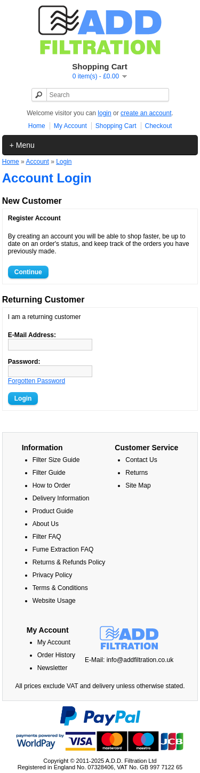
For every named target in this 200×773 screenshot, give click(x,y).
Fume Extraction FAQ (63, 549)
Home (36, 126)
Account (37, 161)
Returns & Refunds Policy (69, 562)
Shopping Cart (116, 126)
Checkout (158, 126)
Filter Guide (49, 472)
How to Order (51, 485)
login (104, 113)
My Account (70, 126)
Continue (28, 272)
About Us (46, 524)
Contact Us (141, 460)
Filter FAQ (47, 536)
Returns (136, 472)
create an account (146, 113)
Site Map (137, 485)
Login (63, 161)
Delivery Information (61, 498)
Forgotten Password (36, 381)
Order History (56, 655)
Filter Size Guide (56, 460)
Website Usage (54, 600)
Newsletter (52, 668)
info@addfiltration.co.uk (140, 660)
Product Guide (53, 511)
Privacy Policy (53, 575)
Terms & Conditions (60, 588)
